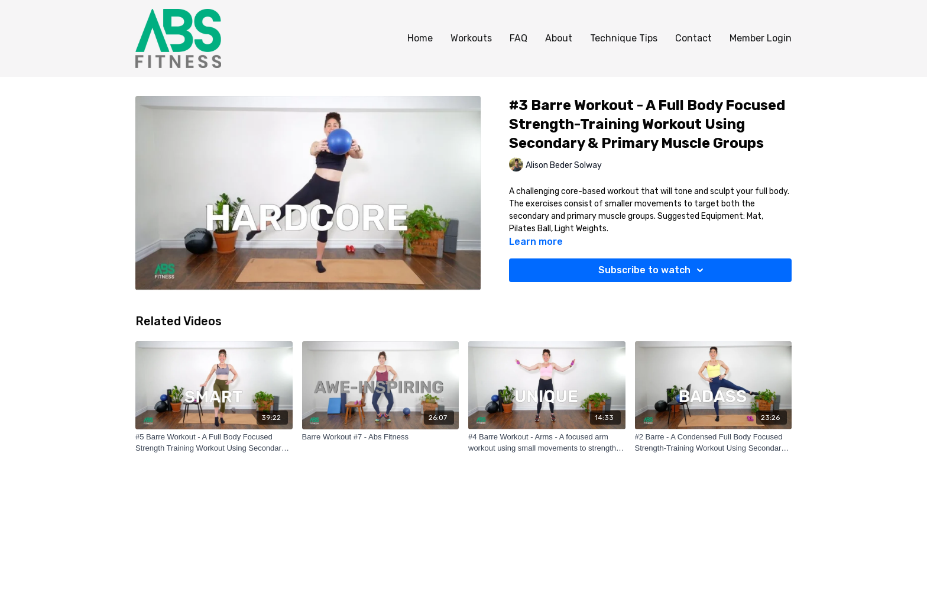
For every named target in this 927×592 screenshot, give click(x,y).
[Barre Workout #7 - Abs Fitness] (380, 437)
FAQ (518, 38)
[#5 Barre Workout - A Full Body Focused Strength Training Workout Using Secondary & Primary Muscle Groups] (214, 442)
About (558, 38)
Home (420, 38)
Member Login (761, 38)
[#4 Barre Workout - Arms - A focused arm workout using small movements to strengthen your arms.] (546, 442)
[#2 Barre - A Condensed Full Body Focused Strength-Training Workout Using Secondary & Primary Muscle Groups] (713, 442)
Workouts (471, 38)
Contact (693, 38)
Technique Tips (623, 38)
